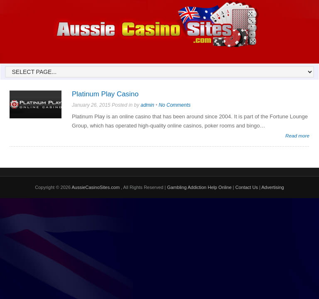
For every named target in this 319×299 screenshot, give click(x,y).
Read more (297, 135)
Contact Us (246, 187)
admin (147, 105)
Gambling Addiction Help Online (199, 187)
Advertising (272, 187)
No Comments (175, 105)
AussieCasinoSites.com (96, 187)
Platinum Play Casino (105, 94)
